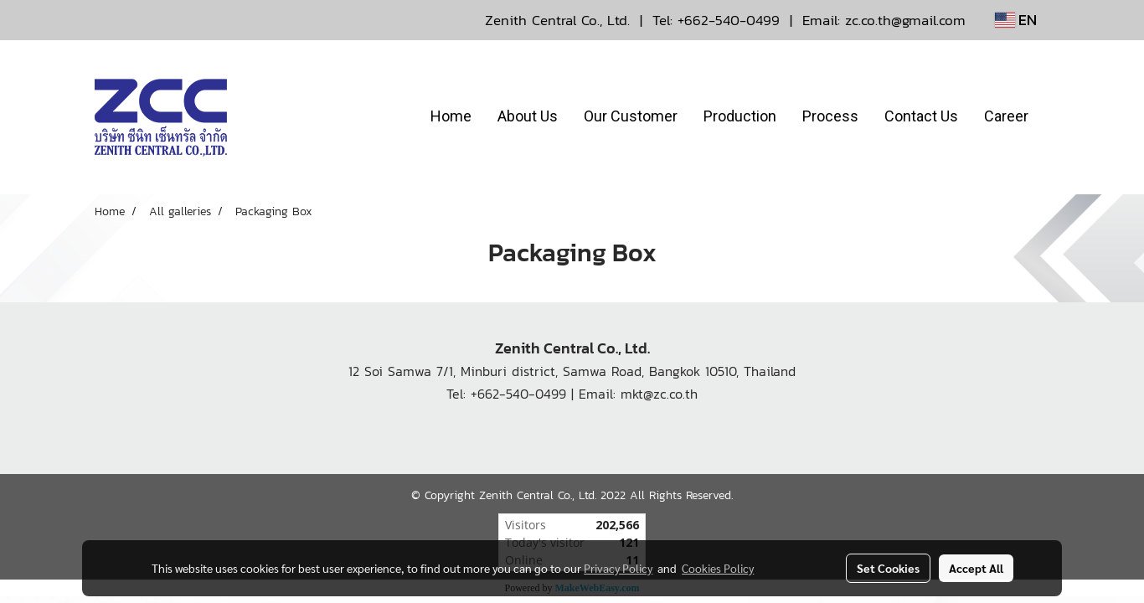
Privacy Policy (618, 567)
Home (451, 116)
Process (830, 116)
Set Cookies (888, 567)
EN (1016, 19)
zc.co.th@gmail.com (905, 20)
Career (1006, 116)
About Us (527, 116)
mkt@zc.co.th (659, 394)
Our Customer (631, 116)
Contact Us (921, 116)
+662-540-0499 (729, 20)
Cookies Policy (718, 567)
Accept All (976, 567)
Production (739, 116)
